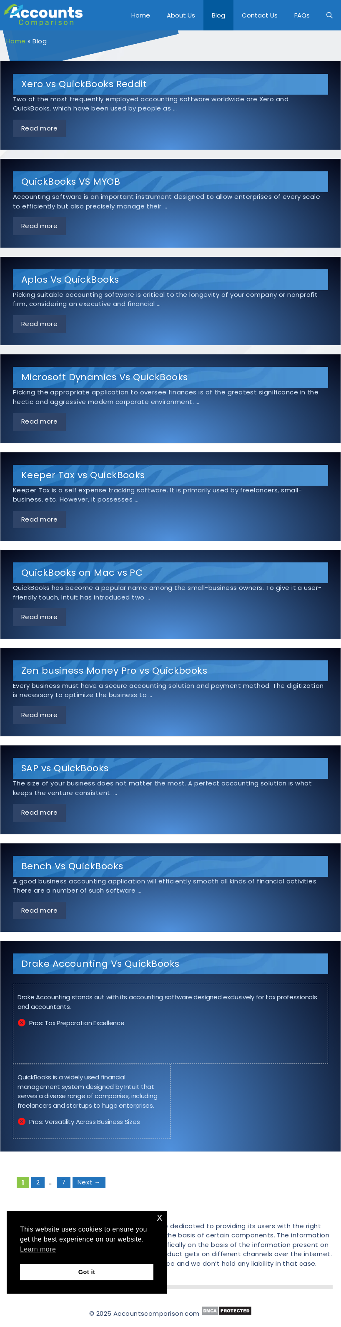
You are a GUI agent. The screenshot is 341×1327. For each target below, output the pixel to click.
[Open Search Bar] (329, 15)
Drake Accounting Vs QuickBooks (100, 963)
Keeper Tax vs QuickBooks (83, 475)
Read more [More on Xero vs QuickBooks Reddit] (39, 128)
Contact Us (260, 15)
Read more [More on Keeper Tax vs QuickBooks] (39, 519)
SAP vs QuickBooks (65, 768)
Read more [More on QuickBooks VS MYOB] (39, 225)
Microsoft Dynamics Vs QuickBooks (104, 377)
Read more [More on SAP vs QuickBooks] (39, 812)
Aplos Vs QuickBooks (70, 279)
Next (89, 1182)
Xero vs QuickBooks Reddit (84, 84)
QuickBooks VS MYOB (70, 181)
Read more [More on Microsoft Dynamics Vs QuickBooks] (39, 421)
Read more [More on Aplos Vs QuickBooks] (39, 323)
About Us (181, 15)
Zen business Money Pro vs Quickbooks (114, 670)
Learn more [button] (38, 1249)
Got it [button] (86, 1272)
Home (140, 15)
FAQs (302, 15)
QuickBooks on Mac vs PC (82, 572)
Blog (218, 15)
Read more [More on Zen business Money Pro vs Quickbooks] (39, 714)
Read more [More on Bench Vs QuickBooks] (39, 910)
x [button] (160, 1217)
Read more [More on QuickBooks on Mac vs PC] (39, 616)
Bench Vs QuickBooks (72, 866)
